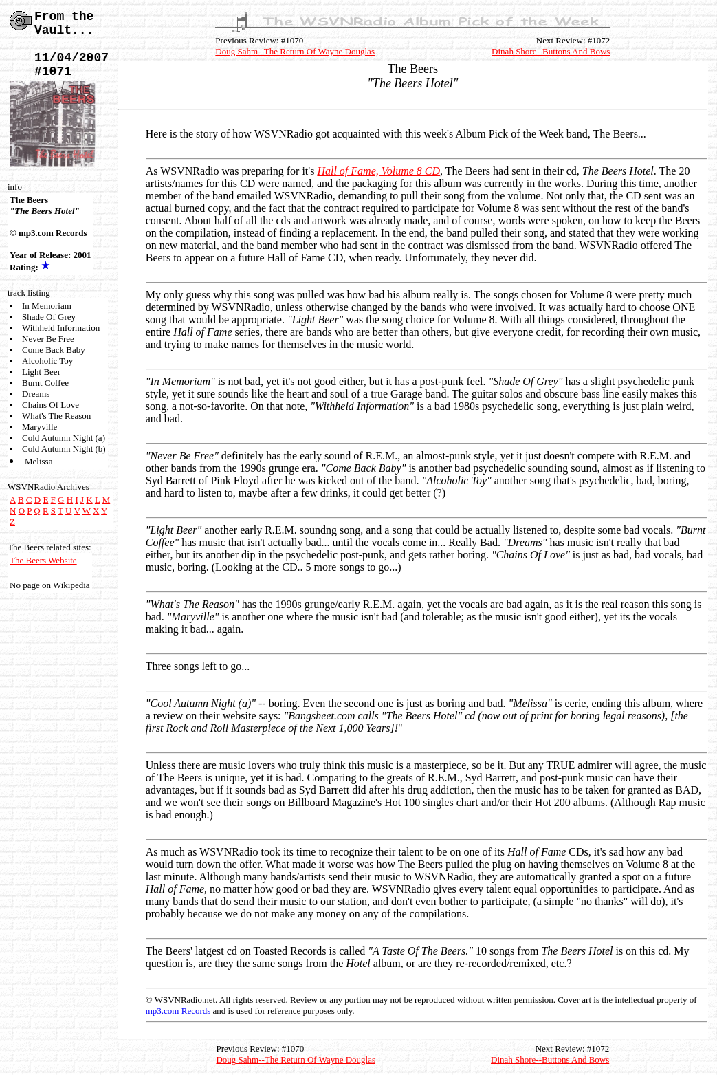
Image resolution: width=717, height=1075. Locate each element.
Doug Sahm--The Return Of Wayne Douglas (295, 51)
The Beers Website (43, 560)
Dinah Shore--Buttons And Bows (551, 51)
